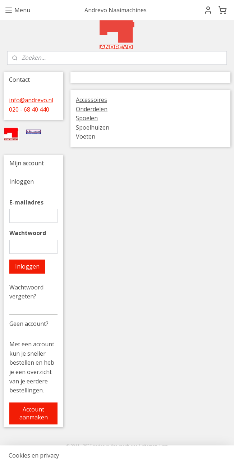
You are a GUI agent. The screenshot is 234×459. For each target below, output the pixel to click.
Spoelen (87, 118)
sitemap (149, 446)
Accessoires (91, 100)
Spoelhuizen (92, 127)
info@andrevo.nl (31, 100)
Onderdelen (91, 109)
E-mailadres (26, 202)
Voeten (85, 136)
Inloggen (27, 266)
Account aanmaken (33, 413)
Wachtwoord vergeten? (26, 292)
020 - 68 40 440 (29, 109)
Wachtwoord (27, 233)
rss (165, 446)
